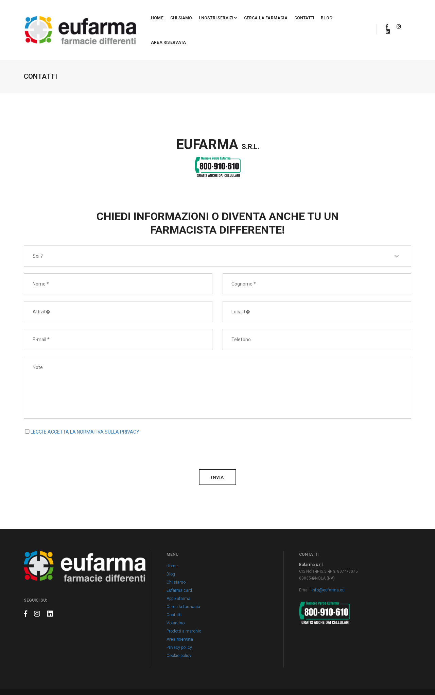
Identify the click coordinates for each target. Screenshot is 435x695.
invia (217, 442)
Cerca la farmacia (248, 12)
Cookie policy (179, 620)
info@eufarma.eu (328, 555)
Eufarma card (179, 555)
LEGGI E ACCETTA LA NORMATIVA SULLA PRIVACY (85, 397)
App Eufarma (178, 563)
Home (140, 12)
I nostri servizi (200, 12)
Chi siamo (164, 12)
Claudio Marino (397, 674)
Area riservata (339, 12)
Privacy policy (179, 612)
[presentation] (75, 414)
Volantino (176, 588)
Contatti (286, 12)
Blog (309, 12)
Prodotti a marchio (184, 596)
